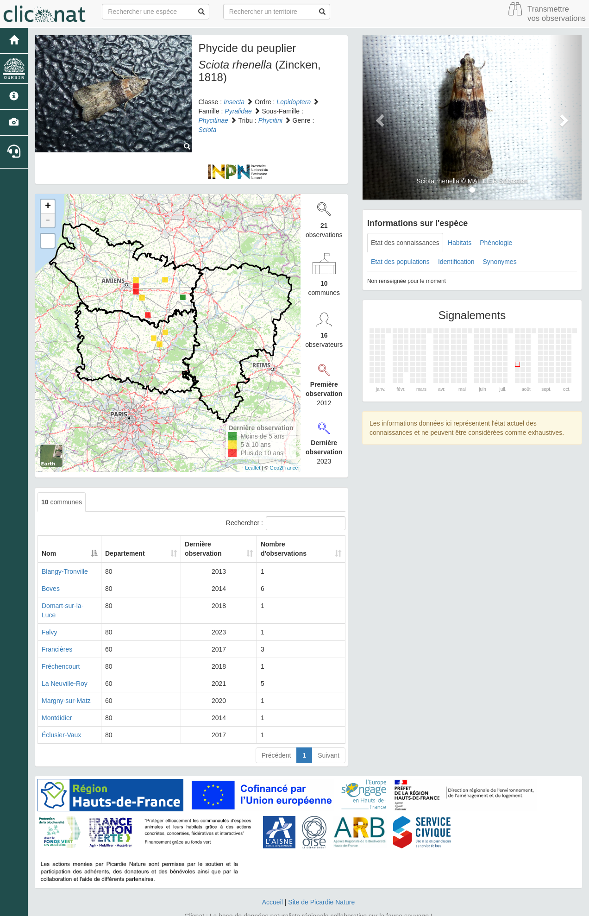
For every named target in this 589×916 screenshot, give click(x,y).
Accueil (272, 883)
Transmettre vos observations (556, 14)
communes (61, 502)
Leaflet (252, 468)
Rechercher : (285, 523)
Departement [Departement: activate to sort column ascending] (128, 544)
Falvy (49, 613)
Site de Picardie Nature (321, 883)
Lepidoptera (293, 102)
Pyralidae (238, 111)
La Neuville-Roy (65, 665)
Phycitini (270, 120)
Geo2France (283, 468)
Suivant (328, 736)
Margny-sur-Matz (66, 682)
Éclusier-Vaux (61, 716)
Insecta (234, 102)
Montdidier (57, 699)
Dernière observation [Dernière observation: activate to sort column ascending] (201, 544)
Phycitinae (214, 120)
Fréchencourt (61, 648)
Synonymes (499, 261)
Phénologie (496, 242)
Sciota (208, 129)
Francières (57, 630)
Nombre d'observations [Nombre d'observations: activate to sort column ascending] (291, 544)
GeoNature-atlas (274, 906)
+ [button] (48, 206)
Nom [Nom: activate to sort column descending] (49, 544)
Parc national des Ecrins (386, 906)
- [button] (47, 220)
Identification (456, 261)
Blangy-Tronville (65, 562)
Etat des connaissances (405, 242)
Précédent (276, 736)
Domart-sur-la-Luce (70, 596)
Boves (51, 579)
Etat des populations (400, 261)
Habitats (459, 242)
